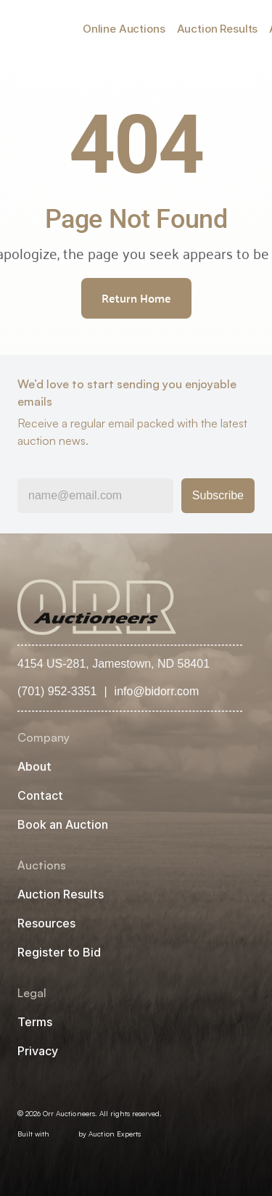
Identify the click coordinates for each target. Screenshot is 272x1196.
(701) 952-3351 (56, 691)
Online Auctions (124, 29)
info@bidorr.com (157, 691)
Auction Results (217, 29)
